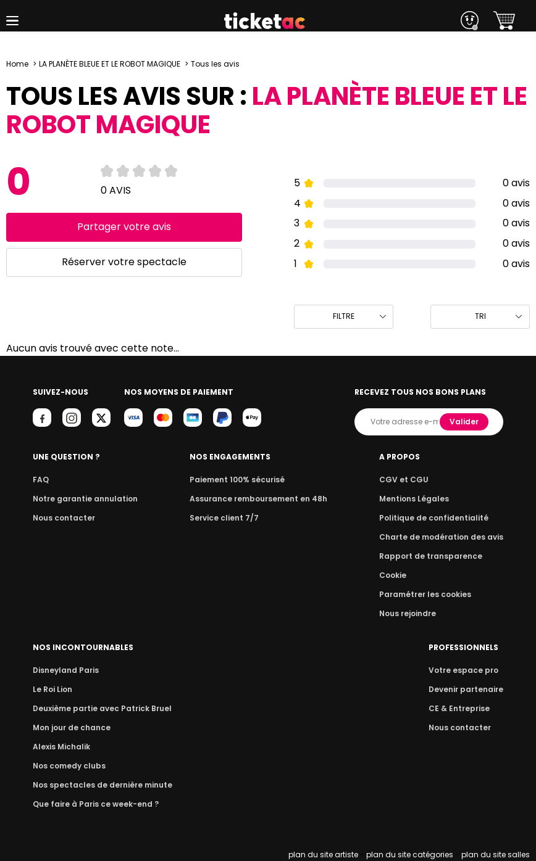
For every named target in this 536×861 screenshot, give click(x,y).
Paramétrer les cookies (425, 594)
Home (17, 64)
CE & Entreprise (459, 708)
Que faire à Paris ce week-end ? (96, 804)
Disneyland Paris (66, 670)
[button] (12, 21)
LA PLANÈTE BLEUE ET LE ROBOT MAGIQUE (109, 64)
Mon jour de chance (72, 727)
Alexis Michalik (61, 746)
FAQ (41, 479)
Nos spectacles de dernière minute (102, 785)
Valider (464, 421)
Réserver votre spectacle (124, 262)
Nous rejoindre (407, 613)
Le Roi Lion (52, 689)
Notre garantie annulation (85, 498)
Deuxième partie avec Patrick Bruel (102, 708)
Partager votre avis (124, 227)
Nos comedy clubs (69, 765)
